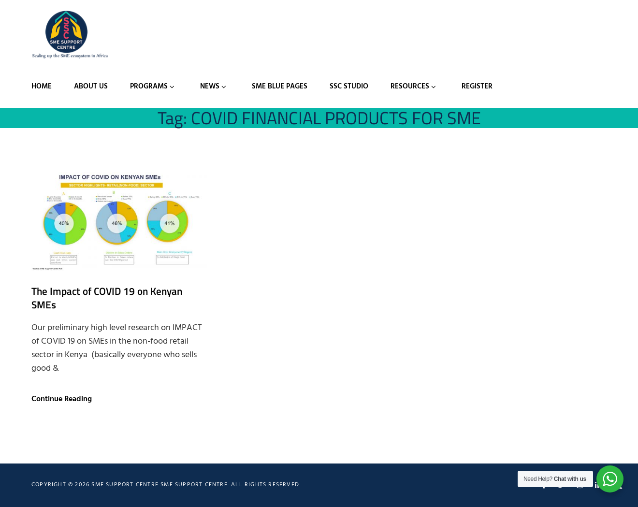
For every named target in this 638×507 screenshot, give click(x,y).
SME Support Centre (194, 485)
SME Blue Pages (279, 86)
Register (477, 86)
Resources (410, 86)
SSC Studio (349, 86)
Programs (149, 86)
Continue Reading (61, 399)
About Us (91, 86)
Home (41, 86)
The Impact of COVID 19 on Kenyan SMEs (106, 297)
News (209, 86)
